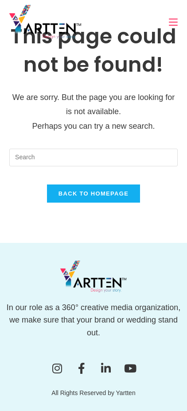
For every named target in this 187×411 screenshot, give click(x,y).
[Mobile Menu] (173, 22)
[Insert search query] (93, 157)
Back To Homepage (93, 193)
